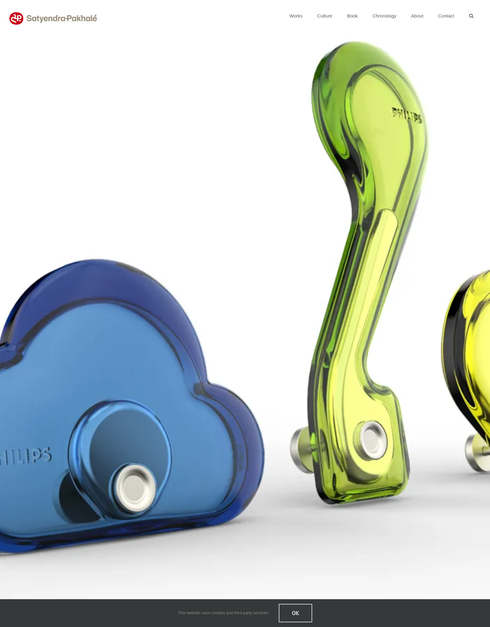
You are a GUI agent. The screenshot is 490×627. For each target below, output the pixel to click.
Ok (295, 613)
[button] (471, 15)
